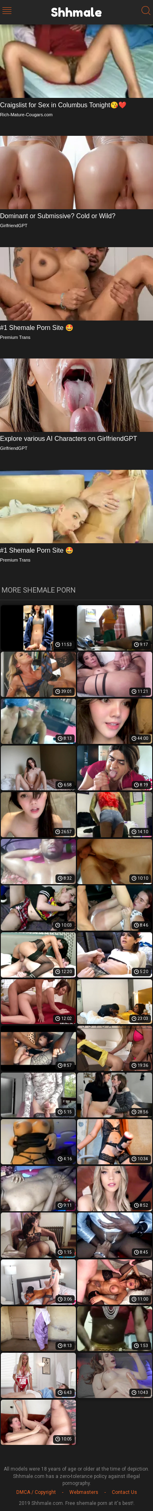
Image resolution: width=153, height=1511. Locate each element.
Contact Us (124, 1492)
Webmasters (83, 1492)
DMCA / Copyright (36, 1492)
